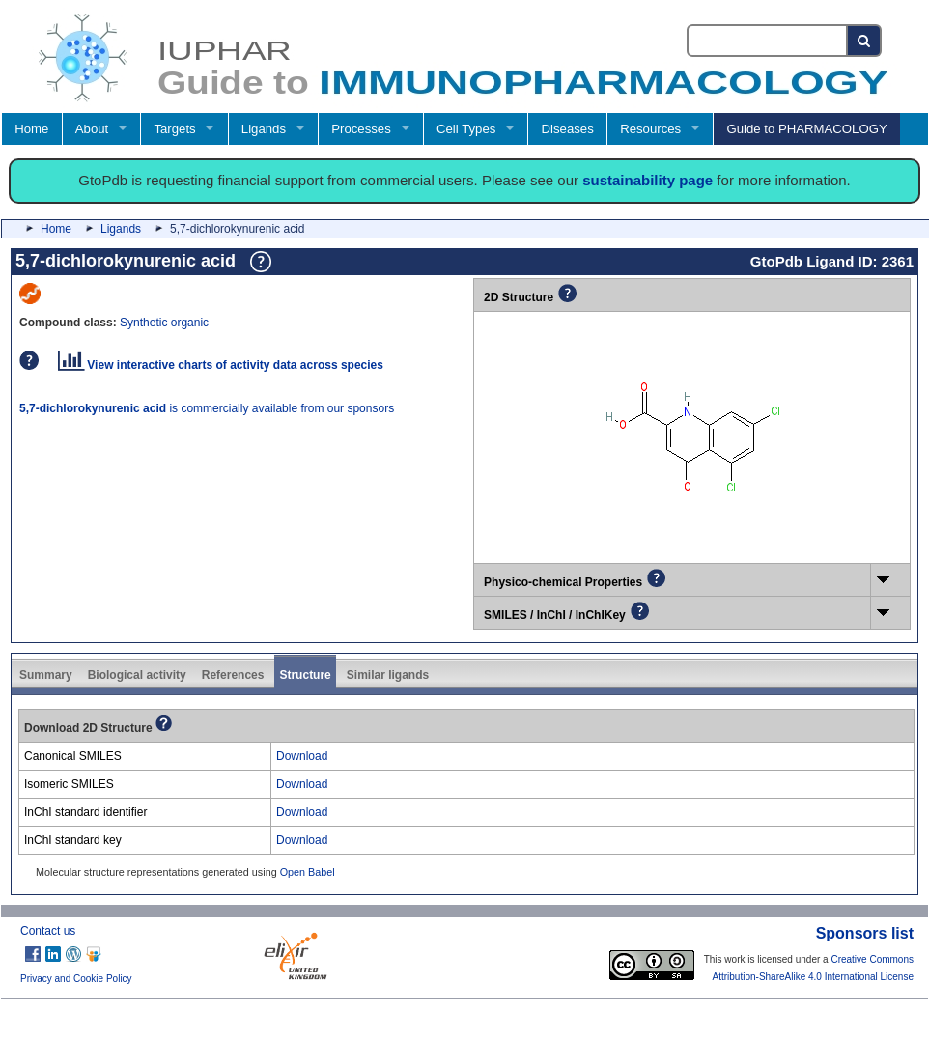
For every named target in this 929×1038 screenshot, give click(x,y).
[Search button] (865, 40)
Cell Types (465, 129)
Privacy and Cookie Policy (76, 978)
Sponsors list (865, 933)
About (91, 129)
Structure (304, 675)
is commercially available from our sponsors (206, 408)
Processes (361, 129)
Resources (650, 129)
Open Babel (307, 872)
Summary (45, 675)
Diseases (568, 129)
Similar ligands (388, 675)
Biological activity (137, 675)
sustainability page (647, 180)
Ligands (263, 129)
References (233, 675)
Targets (174, 129)
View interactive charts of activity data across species (220, 365)
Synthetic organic (164, 322)
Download (301, 756)
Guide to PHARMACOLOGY (806, 129)
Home (31, 129)
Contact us (47, 931)
